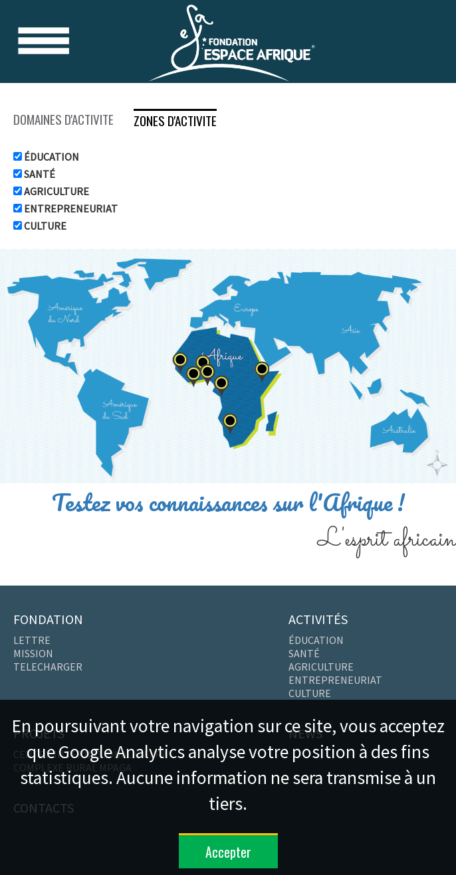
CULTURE (44, 225)
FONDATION (48, 619)
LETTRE (32, 640)
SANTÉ (38, 174)
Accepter (228, 852)
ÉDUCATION (50, 156)
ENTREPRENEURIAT (70, 208)
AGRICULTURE (55, 191)
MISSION (33, 653)
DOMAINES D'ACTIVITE (63, 119)
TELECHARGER (47, 666)
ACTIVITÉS (318, 619)
